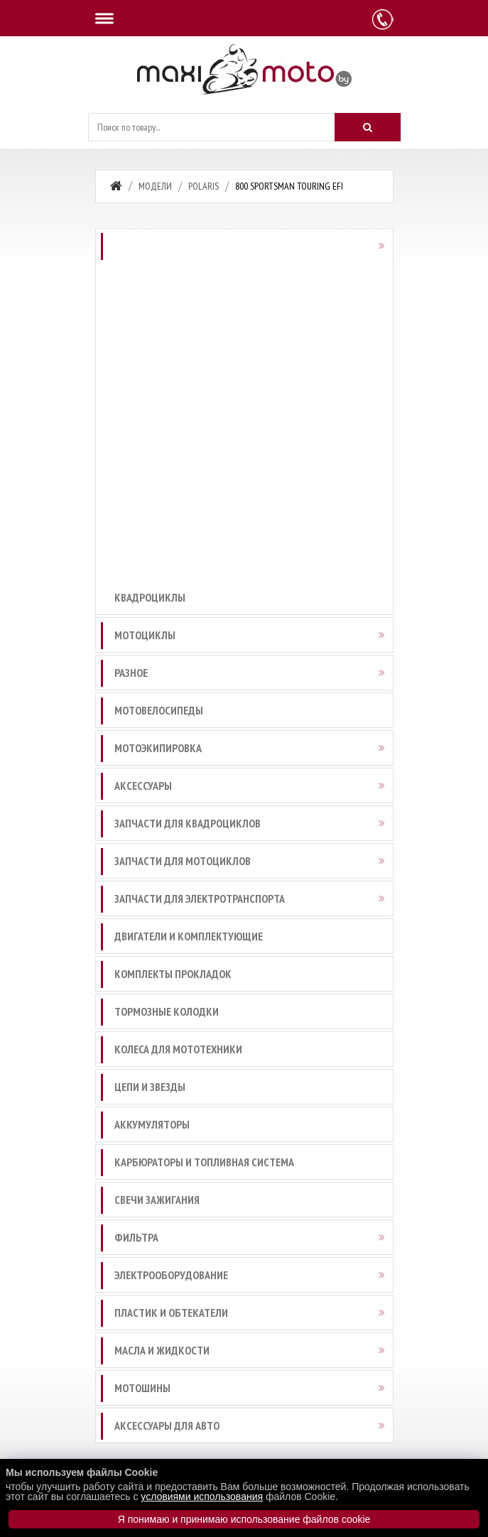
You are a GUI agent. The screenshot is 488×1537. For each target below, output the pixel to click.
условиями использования (202, 1496)
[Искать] (367, 127)
